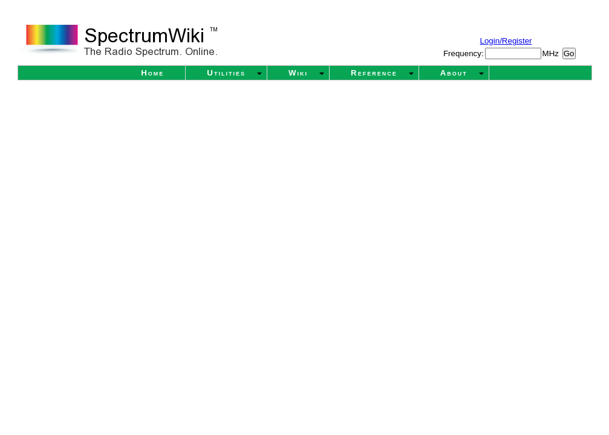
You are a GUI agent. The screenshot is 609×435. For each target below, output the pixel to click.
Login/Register (506, 40)
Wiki (298, 72)
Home (152, 72)
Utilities (226, 72)
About (453, 72)
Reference (374, 72)
